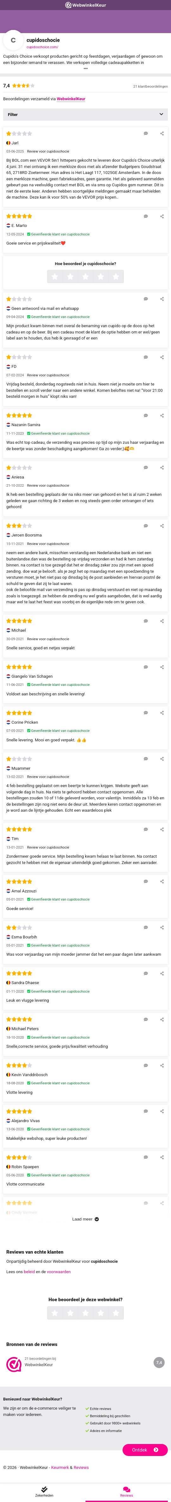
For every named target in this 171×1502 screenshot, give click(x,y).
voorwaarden (59, 1271)
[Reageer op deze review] (146, 133)
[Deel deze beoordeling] (162, 133)
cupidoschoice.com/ (42, 47)
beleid (29, 1271)
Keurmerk (60, 1467)
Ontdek (145, 1450)
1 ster (62, 277)
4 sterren (107, 277)
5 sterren (123, 277)
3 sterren (92, 277)
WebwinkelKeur (71, 98)
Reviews (81, 1467)
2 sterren (77, 277)
